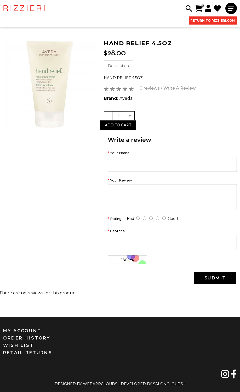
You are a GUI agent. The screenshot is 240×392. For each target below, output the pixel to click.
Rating (116, 219)
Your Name (120, 153)
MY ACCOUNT (22, 330)
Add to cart (118, 125)
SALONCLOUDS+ (169, 384)
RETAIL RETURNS (27, 352)
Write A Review (179, 88)
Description (118, 65)
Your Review (121, 180)
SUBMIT (215, 277)
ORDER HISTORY (26, 338)
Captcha (117, 231)
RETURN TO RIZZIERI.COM (212, 20)
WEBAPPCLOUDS (100, 384)
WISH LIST (18, 345)
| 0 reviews (148, 88)
